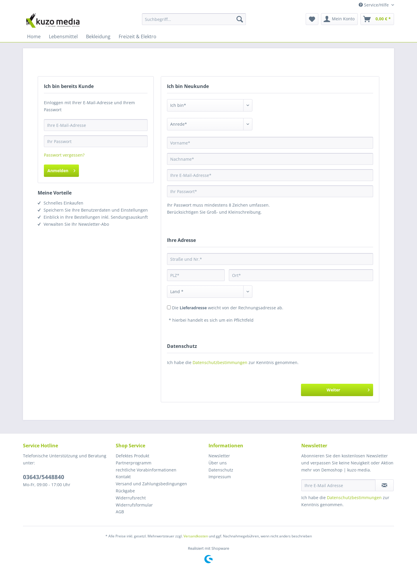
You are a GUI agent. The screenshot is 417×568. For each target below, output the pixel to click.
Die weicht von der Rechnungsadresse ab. (227, 307)
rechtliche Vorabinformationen (146, 470)
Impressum (219, 476)
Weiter (348, 389)
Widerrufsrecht (131, 498)
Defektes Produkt (132, 456)
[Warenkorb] (377, 19)
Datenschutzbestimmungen (220, 362)
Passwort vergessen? (64, 155)
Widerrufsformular (134, 505)
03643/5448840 (43, 477)
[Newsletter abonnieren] (384, 485)
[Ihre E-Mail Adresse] (338, 485)
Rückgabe (125, 491)
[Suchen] (240, 19)
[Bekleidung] (98, 36)
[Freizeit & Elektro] (137, 36)
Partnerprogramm (133, 463)
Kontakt (123, 476)
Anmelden (61, 169)
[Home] (34, 36)
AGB (120, 511)
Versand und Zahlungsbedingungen (151, 483)
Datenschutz (220, 470)
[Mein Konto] (339, 19)
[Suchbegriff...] (194, 19)
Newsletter (219, 456)
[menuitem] (194, 22)
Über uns (217, 463)
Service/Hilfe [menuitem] (374, 5)
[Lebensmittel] (63, 36)
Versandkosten (195, 536)
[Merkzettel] (312, 19)
